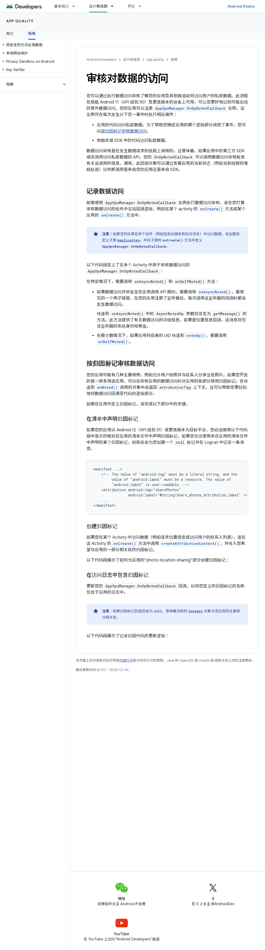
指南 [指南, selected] (32, 33)
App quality (20, 21)
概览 (10, 33)
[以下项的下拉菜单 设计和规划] (114, 6)
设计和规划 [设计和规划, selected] (98, 6)
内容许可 (126, 660)
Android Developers (101, 59)
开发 (131, 6)
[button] (34, 45)
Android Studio (241, 6)
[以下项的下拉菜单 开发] (142, 6)
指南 (174, 59)
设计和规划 (131, 59)
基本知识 (61, 6)
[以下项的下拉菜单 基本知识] (76, 6)
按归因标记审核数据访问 (123, 131)
